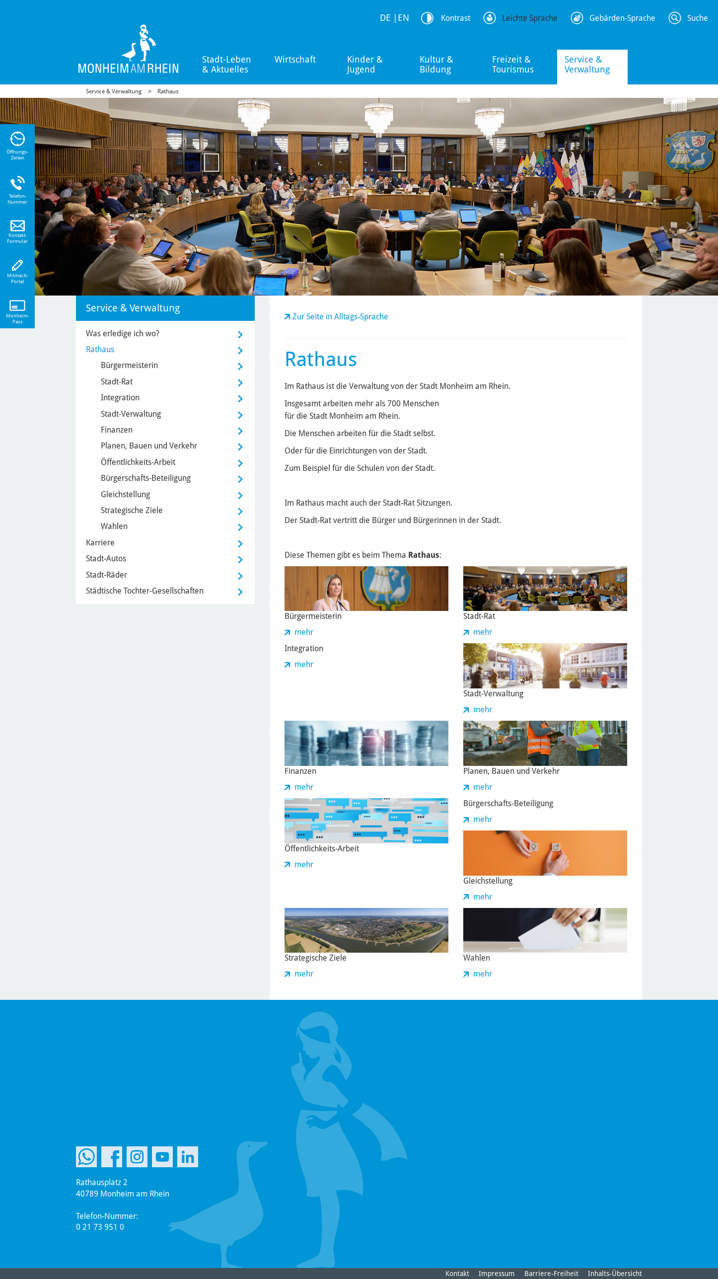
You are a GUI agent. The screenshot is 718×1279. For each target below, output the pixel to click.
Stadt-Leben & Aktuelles (226, 64)
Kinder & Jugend (365, 64)
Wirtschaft (295, 59)
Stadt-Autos (106, 558)
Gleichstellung (125, 494)
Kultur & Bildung (436, 64)
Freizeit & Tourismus (513, 64)
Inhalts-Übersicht (615, 1274)
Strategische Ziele (132, 510)
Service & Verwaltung (587, 64)
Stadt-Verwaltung (131, 414)
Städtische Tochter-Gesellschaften (145, 591)
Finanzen (117, 430)
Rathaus (167, 91)
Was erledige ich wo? (122, 333)
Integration (120, 397)
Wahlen (114, 526)
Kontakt (457, 1274)
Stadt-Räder (106, 575)
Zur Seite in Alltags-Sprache (340, 316)
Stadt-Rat (117, 381)
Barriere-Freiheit (551, 1274)
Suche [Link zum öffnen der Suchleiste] (697, 18)
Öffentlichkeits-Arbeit (138, 462)
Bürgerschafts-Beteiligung (146, 478)
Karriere (100, 542)
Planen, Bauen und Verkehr (149, 446)
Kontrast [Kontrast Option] (455, 18)
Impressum (497, 1274)
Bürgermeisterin (129, 365)
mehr (303, 632)
